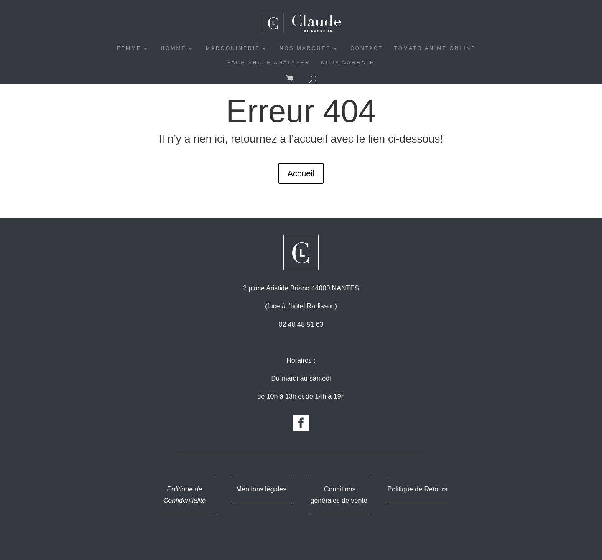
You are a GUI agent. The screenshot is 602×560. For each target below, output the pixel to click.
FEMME (129, 48)
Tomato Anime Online (435, 48)
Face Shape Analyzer (268, 63)
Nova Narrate (348, 63)
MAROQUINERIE (233, 48)
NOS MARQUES (305, 48)
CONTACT (366, 48)
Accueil (301, 173)
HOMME (173, 48)
